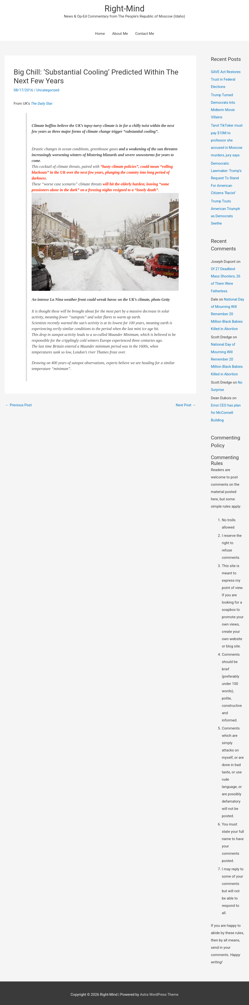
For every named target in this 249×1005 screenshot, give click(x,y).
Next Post (185, 405)
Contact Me (144, 34)
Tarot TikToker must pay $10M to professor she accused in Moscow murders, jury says (227, 140)
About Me (120, 34)
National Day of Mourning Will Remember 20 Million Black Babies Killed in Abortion (227, 312)
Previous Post (18, 405)
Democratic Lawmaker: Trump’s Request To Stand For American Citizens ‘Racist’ (226, 177)
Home (100, 34)
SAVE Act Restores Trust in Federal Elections (226, 79)
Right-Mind (124, 9)
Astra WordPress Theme (159, 991)
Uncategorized (48, 90)
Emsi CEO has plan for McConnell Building (226, 409)
